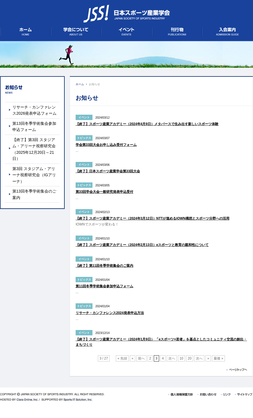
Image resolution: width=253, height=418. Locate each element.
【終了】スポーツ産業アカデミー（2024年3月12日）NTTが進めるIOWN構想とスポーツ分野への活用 (152, 218)
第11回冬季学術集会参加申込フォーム (104, 286)
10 (181, 358)
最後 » (218, 358)
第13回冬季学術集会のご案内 (34, 194)
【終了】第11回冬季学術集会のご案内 (104, 266)
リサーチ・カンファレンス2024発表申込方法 (110, 313)
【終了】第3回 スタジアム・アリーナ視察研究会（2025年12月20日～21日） (34, 149)
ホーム (80, 84)
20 (189, 358)
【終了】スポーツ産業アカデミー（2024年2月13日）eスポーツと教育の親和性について (142, 245)
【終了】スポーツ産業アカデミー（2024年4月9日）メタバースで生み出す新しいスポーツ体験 (147, 124)
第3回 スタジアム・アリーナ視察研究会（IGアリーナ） (34, 175)
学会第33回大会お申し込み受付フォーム (106, 145)
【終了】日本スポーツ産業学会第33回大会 (108, 171)
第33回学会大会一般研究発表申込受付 (104, 192)
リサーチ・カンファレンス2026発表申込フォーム (34, 110)
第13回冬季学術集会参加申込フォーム (34, 126)
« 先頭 (122, 358)
